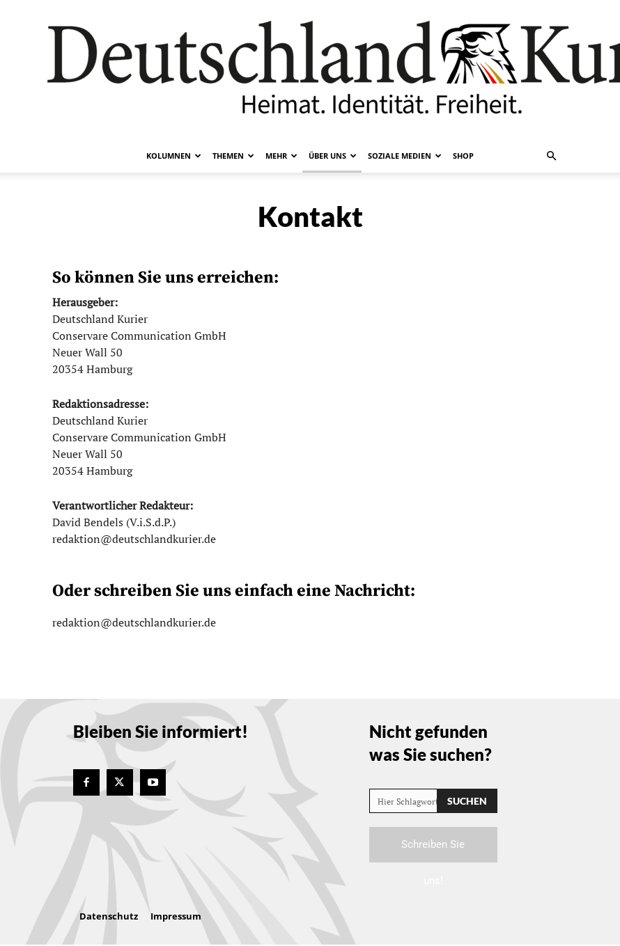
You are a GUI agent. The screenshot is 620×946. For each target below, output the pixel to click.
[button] (551, 156)
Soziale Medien (405, 155)
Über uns (333, 155)
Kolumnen (173, 155)
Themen (233, 155)
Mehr (281, 155)
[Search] (467, 801)
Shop (463, 155)
